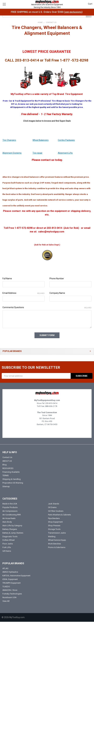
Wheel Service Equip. (57, 540)
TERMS (5, 475)
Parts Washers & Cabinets (59, 514)
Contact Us (7, 457)
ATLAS (5, 568)
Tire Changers (9, 140)
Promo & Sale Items (56, 547)
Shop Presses (54, 525)
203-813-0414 (51, 403)
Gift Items (6, 551)
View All (5, 601)
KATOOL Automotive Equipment (16, 575)
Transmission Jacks (57, 533)
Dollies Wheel (8, 540)
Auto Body (7, 522)
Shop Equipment (55, 522)
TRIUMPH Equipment (11, 583)
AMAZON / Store (9, 590)
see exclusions (73, 12)
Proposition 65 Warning (12, 482)
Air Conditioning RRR (11, 514)
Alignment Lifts (65, 153)
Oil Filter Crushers (55, 511)
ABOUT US (7, 461)
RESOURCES (7, 468)
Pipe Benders (54, 518)
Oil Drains (52, 507)
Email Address (23, 293)
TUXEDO (6, 586)
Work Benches (54, 544)
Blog (4, 464)
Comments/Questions (47, 307)
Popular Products (10, 507)
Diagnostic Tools (9, 536)
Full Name (7, 278)
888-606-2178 (51, 406)
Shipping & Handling (11, 479)
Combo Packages (66, 140)
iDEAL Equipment (10, 579)
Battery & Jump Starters (12, 533)
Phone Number (56, 278)
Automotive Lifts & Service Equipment (47, 6)
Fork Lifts (6, 547)
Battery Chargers (9, 529)
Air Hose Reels (8, 518)
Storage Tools (54, 529)
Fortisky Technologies (12, 594)
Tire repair (37, 153)
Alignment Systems (12, 153)
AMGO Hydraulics (10, 572)
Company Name (57, 293)
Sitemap (6, 486)
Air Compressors (9, 511)
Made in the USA (9, 504)
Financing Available (11, 472)
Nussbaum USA (9, 597)
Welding (51, 536)
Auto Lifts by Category (12, 525)
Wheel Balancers (41, 140)
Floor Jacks (7, 544)
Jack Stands (53, 504)
